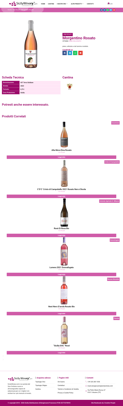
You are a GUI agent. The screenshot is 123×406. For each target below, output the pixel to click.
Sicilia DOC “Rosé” (61, 346)
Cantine (51, 4)
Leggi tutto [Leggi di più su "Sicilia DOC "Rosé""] (61, 353)
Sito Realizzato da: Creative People (103, 403)
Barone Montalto (113, 279)
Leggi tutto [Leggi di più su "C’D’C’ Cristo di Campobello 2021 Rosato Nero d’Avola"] (61, 196)
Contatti (90, 4)
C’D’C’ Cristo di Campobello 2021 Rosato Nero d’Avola (61, 189)
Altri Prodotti (77, 4)
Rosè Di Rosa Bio (61, 228)
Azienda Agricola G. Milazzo (109, 201)
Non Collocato (75, 41)
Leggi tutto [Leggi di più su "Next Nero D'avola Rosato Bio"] (61, 313)
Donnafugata (114, 240)
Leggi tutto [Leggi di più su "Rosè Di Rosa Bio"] (61, 235)
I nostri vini (62, 4)
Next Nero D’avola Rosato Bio (61, 306)
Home (43, 4)
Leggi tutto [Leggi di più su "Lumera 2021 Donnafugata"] (61, 274)
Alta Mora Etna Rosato (62, 150)
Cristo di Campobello (112, 162)
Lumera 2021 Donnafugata (61, 267)
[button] (101, 10)
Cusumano (115, 123)
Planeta (116, 318)
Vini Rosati (16, 10)
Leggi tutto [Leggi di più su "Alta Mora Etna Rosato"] (61, 157)
